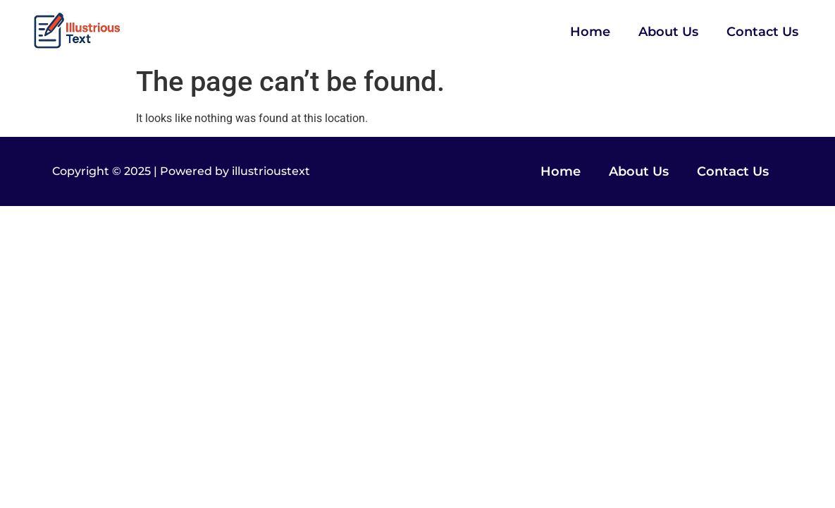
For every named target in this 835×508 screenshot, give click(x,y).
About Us (668, 32)
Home (590, 32)
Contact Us (762, 32)
